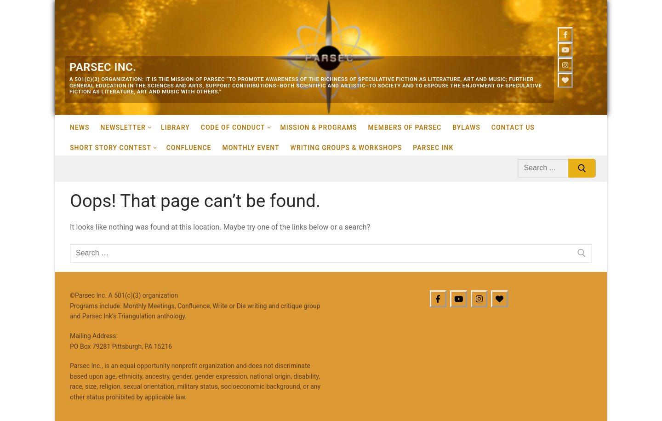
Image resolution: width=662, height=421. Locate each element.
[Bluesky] (565, 80)
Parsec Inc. (102, 67)
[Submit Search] (582, 168)
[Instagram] (565, 65)
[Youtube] (565, 50)
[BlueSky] (499, 298)
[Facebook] (565, 34)
